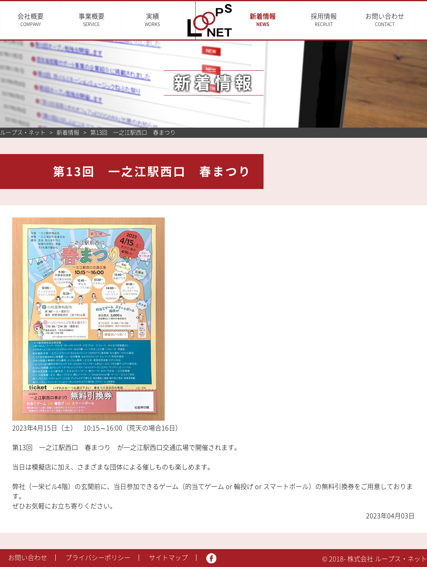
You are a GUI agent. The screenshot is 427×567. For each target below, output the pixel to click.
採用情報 (335, 19)
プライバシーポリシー (98, 557)
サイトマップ (168, 557)
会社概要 (30, 19)
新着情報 (274, 19)
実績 (152, 19)
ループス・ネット (23, 132)
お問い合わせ (396, 19)
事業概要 (91, 19)
